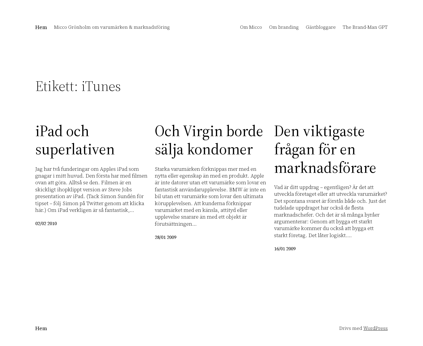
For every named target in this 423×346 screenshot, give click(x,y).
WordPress (375, 328)
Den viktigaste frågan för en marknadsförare (325, 149)
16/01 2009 (285, 248)
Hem (41, 27)
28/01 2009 (165, 237)
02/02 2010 (46, 223)
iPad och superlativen (75, 140)
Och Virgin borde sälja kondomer (209, 140)
